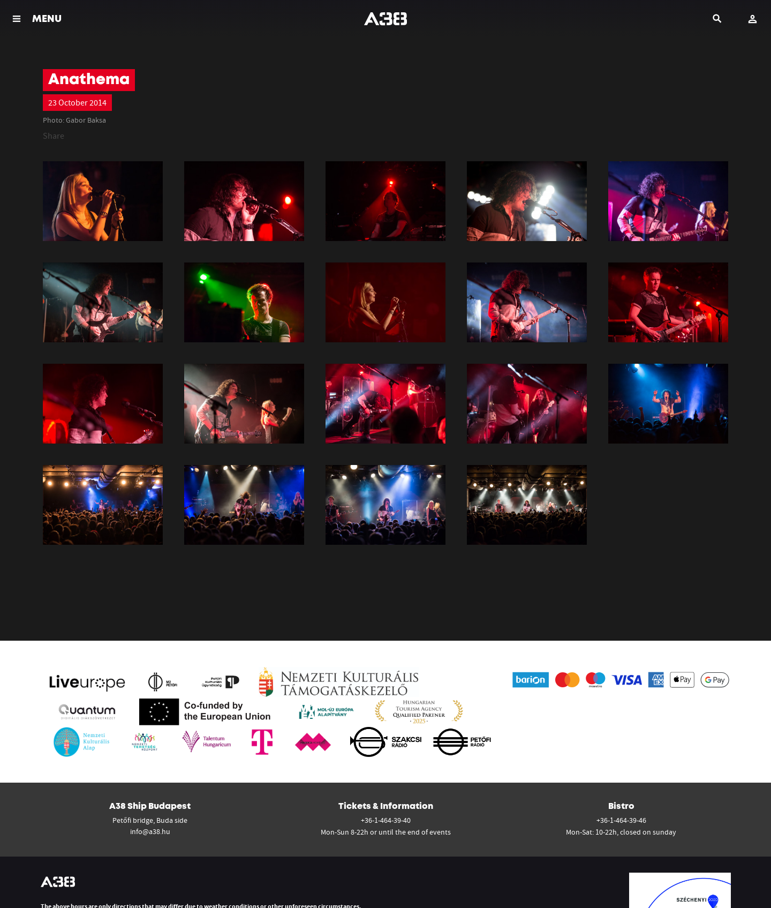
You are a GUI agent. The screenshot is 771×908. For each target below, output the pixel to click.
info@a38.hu (150, 831)
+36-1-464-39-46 (621, 820)
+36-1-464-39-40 (386, 820)
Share (53, 135)
